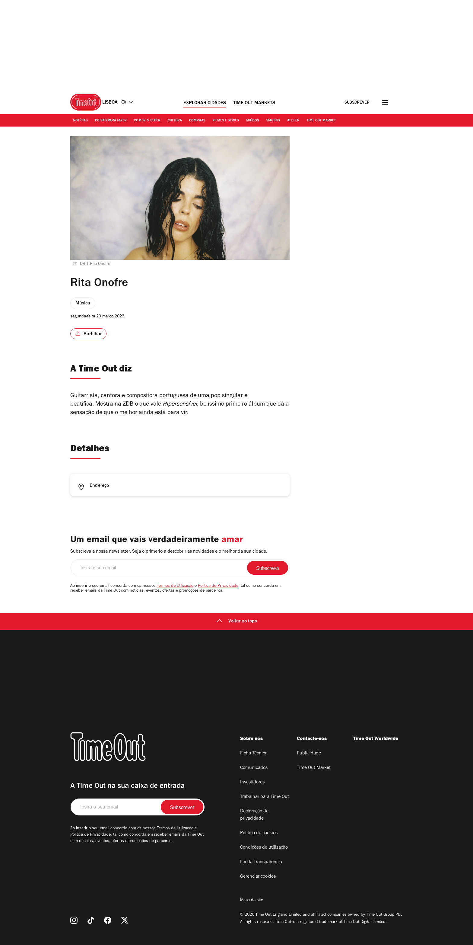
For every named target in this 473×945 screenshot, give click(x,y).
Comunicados (254, 768)
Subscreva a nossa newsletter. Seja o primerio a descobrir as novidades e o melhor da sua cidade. (168, 551)
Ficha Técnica (253, 753)
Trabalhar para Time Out (264, 797)
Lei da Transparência (261, 862)
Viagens (273, 121)
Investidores (252, 782)
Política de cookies (259, 833)
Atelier (293, 121)
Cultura (175, 121)
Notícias (80, 121)
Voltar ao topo (236, 622)
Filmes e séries (226, 121)
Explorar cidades (204, 103)
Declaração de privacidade (254, 815)
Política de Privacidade (218, 586)
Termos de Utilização (175, 586)
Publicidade (309, 753)
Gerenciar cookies (258, 876)
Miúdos (252, 121)
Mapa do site (251, 900)
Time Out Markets (254, 103)
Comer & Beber (147, 121)
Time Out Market (321, 121)
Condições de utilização (264, 847)
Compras (197, 121)
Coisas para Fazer (111, 121)
